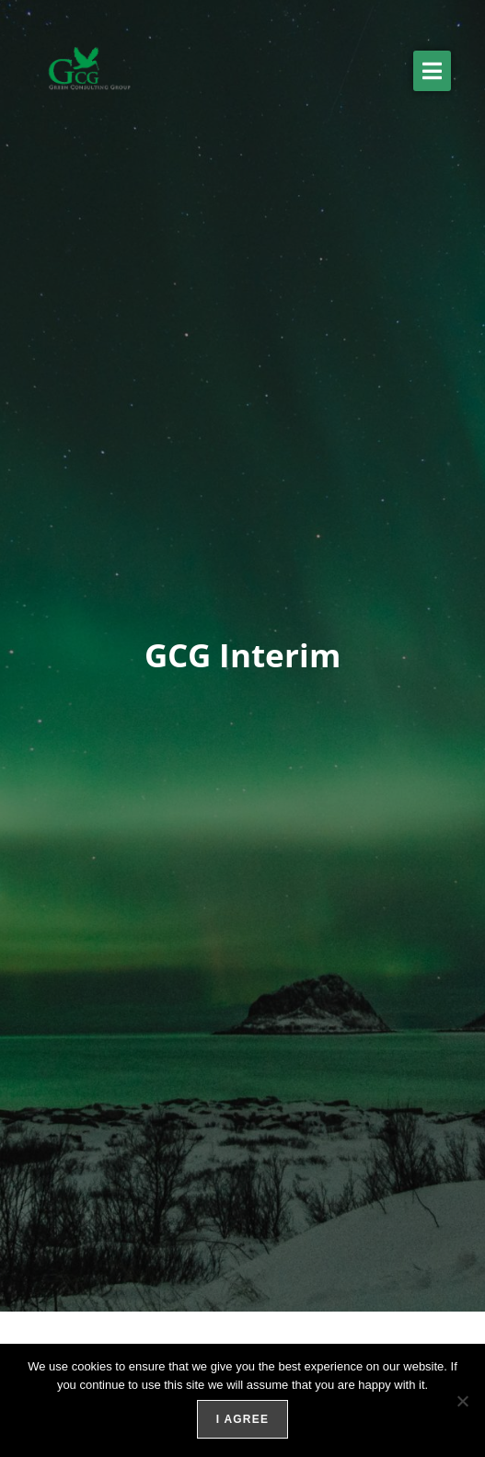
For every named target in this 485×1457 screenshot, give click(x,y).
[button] (432, 71)
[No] (462, 1401)
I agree (242, 1419)
